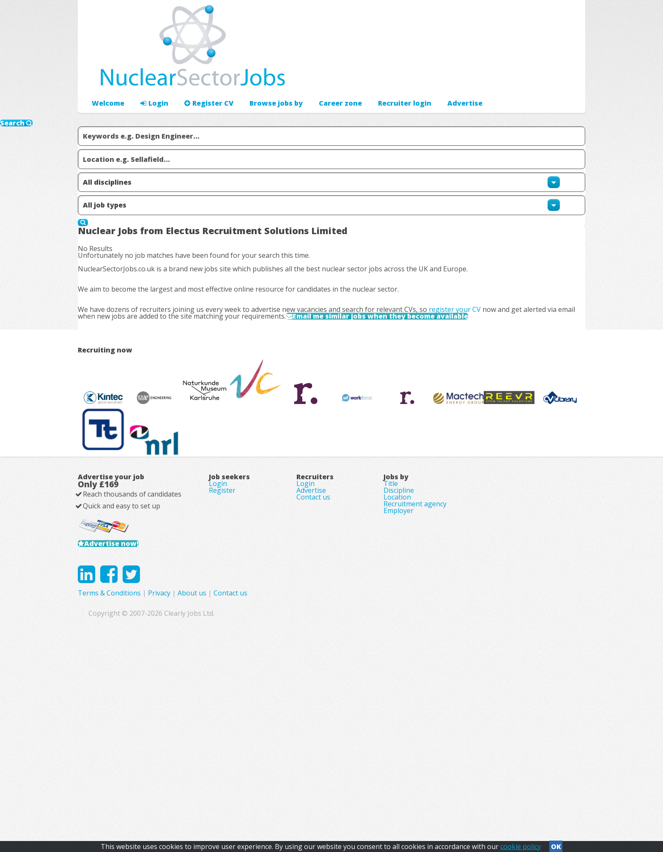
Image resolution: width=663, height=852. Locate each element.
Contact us (313, 654)
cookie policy (520, 844)
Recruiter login (547, 78)
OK (556, 844)
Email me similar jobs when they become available (420, 355)
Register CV (200, 78)
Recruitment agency (415, 666)
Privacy (328, 780)
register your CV (468, 337)
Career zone (322, 78)
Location (397, 654)
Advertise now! (123, 708)
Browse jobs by (262, 78)
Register (222, 642)
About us (361, 780)
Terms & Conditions (278, 780)
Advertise (493, 78)
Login (149, 78)
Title (391, 630)
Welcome (106, 78)
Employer (399, 678)
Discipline (399, 642)
